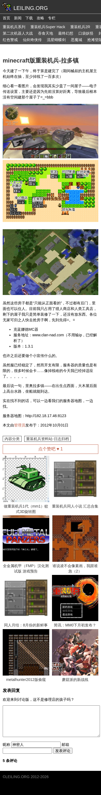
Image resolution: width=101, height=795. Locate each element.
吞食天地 (45, 33)
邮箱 (65, 744)
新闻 (18, 18)
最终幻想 (65, 33)
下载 (29, 18)
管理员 (19, 425)
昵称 (6, 744)
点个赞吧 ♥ (50, 449)
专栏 (51, 18)
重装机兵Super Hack (47, 27)
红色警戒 (10, 40)
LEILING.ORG (17, 777)
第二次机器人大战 (18, 33)
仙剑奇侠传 (32, 40)
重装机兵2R (80, 27)
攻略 (40, 18)
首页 (6, 18)
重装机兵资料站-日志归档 (47, 439)
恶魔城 (76, 40)
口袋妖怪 (85, 33)
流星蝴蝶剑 (56, 40)
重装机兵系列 (14, 27)
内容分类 (12, 439)
